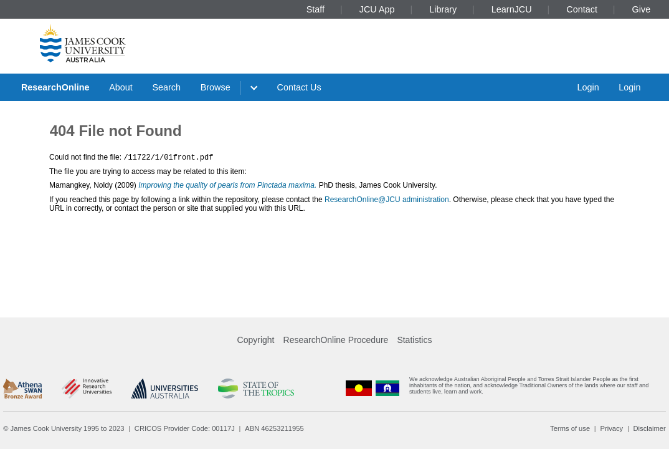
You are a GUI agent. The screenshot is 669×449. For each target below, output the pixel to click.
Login (588, 87)
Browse (215, 87)
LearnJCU (511, 9)
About (121, 87)
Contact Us (299, 87)
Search (166, 87)
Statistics (414, 340)
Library (443, 9)
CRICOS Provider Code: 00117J (185, 428)
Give (641, 9)
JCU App (377, 9)
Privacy (611, 428)
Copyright (256, 340)
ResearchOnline (55, 87)
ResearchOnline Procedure (336, 340)
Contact (581, 9)
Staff (315, 9)
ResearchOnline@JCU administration (387, 199)
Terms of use (570, 428)
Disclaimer (649, 428)
